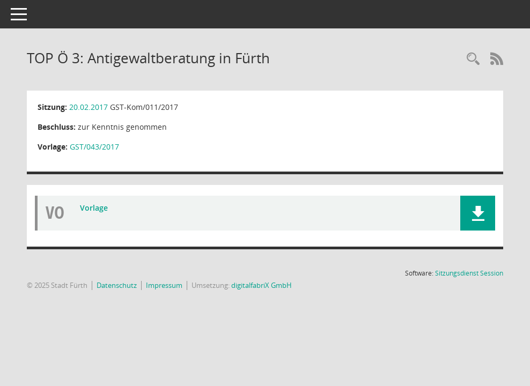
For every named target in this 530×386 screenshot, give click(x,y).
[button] (477, 213)
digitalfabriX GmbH (261, 285)
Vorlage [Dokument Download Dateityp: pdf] (94, 208)
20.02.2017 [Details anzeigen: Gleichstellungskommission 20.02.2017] (88, 107)
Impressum (164, 285)
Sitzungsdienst (469, 273)
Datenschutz (117, 285)
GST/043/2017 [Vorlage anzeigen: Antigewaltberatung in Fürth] (94, 147)
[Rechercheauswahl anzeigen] (473, 59)
